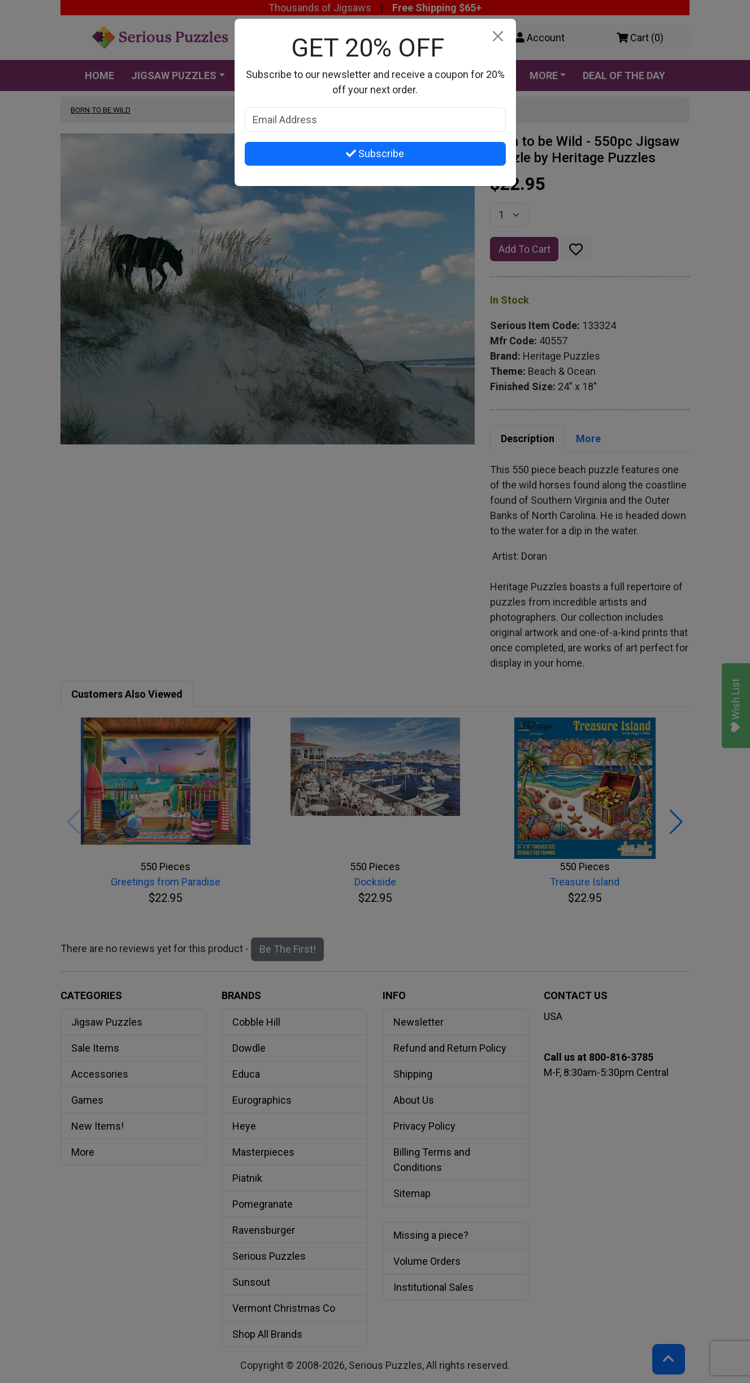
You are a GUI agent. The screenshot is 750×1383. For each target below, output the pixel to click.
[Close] (498, 36)
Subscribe (375, 153)
